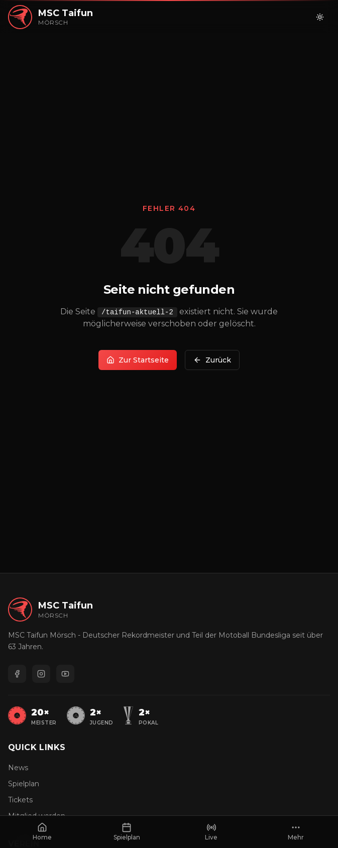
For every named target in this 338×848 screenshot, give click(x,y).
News (18, 767)
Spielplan (23, 783)
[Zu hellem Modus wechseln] (320, 17)
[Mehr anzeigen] (296, 832)
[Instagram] (41, 674)
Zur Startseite (137, 360)
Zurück (212, 360)
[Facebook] (17, 674)
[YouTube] (65, 674)
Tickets (20, 799)
